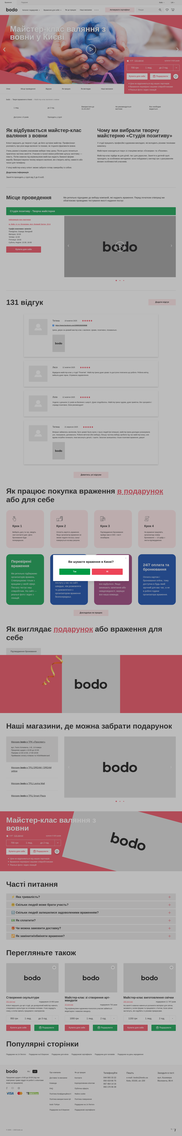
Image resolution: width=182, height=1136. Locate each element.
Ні (107, 571)
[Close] (125, 558)
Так (74, 571)
